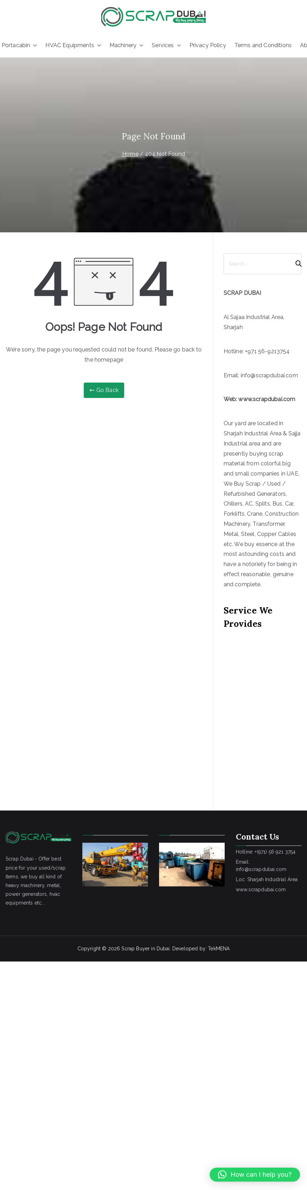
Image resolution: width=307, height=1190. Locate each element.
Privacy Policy (207, 45)
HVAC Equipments (73, 46)
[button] (33, 46)
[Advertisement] (65, 709)
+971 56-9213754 (267, 351)
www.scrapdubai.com (266, 399)
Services (166, 46)
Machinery (126, 46)
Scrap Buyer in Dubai (145, 948)
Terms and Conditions (263, 45)
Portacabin (19, 46)
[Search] (295, 264)
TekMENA (219, 948)
